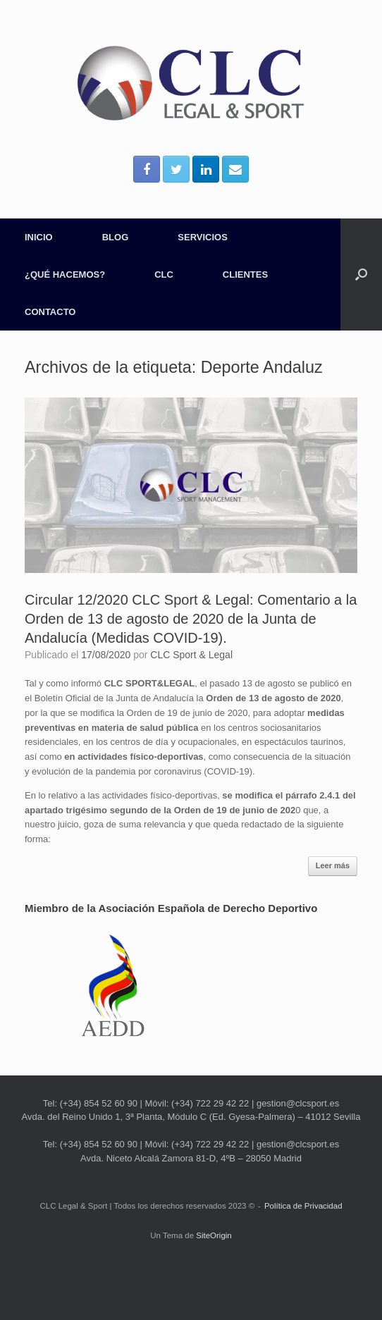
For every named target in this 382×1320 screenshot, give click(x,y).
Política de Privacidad (303, 1206)
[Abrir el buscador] (361, 274)
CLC (163, 274)
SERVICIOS (203, 237)
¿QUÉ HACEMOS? (65, 274)
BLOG (115, 237)
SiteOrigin (214, 1235)
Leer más (333, 865)
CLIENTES (245, 274)
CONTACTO (50, 312)
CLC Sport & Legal (191, 654)
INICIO (39, 237)
